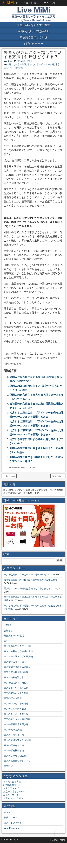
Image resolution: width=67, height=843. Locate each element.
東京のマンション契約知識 (17, 719)
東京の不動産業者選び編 (16, 724)
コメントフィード (13, 822)
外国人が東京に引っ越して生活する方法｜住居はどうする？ (33, 54)
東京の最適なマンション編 (17, 740)
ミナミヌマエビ (11, 788)
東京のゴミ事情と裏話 (15, 708)
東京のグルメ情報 (13, 698)
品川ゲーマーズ (11, 795)
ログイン (8, 812)
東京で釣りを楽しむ (14, 677)
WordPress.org (11, 828)
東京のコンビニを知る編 (16, 703)
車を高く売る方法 (12, 781)
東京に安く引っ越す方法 (16, 688)
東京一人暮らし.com (13, 791)
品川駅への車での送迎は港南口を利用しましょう (28, 588)
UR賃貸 (8, 625)
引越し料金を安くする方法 (33, 25)
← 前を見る (9, 476)
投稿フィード (10, 817)
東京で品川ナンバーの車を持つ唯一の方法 (25, 574)
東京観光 (8, 766)
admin (9, 61)
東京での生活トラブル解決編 (18, 656)
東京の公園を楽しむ (14, 735)
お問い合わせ (32, 43)
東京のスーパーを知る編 (16, 714)
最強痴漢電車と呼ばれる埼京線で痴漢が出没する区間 (30, 580)
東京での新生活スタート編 (41, 64)
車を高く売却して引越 (33, 37)
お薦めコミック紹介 (13, 798)
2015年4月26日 (24, 61)
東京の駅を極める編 (14, 750)
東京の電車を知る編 (14, 745)
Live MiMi (7, 3)
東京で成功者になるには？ (17, 667)
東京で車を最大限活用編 (16, 672)
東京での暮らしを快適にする (18, 651)
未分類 (7, 641)
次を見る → (58, 476)
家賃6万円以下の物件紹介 (33, 31)
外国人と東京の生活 (16, 64)
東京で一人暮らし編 (14, 661)
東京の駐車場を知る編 (15, 755)
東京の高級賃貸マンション (17, 761)
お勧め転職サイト (12, 785)
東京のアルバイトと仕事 (16, 693)
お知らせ (8, 630)
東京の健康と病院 (13, 729)
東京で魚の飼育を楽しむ (16, 682)
